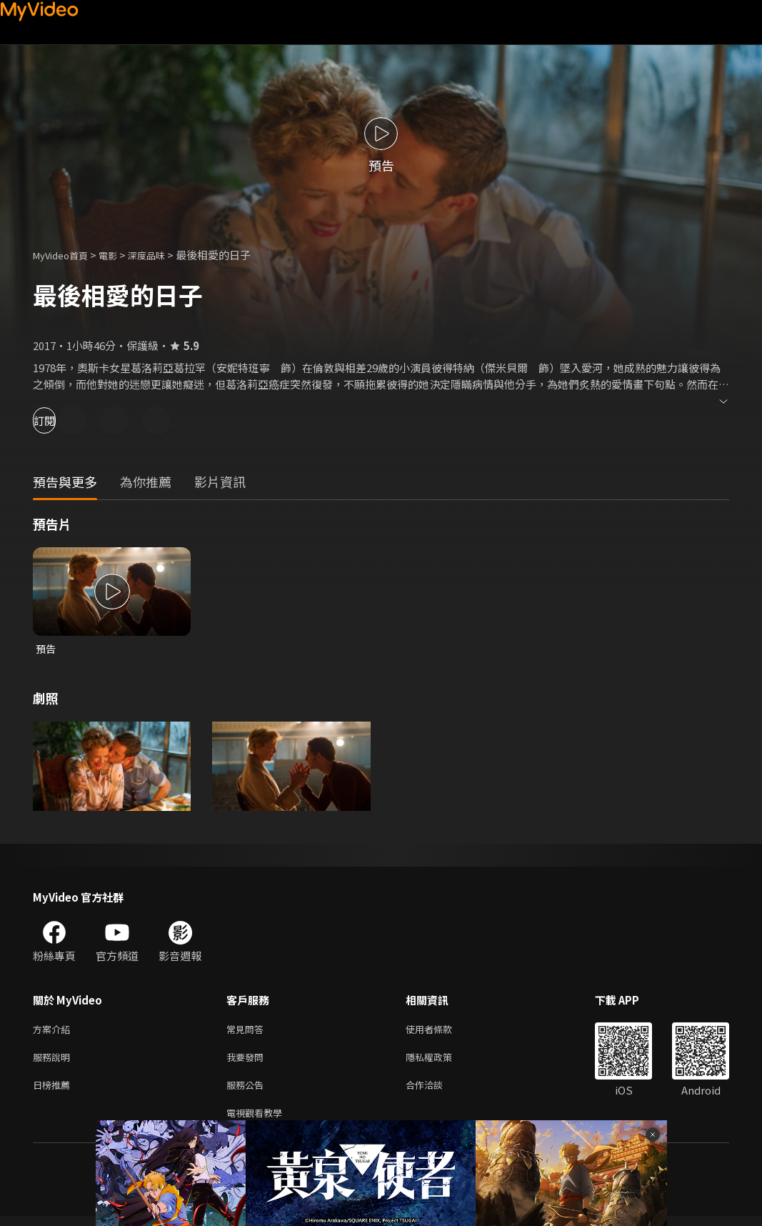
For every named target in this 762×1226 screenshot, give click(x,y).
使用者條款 (441, 1031)
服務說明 (54, 1061)
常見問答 (247, 1031)
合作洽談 (435, 1091)
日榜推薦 (54, 1091)
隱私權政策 (441, 1061)
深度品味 (162, 254)
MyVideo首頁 (65, 254)
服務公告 (247, 1091)
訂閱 (61, 420)
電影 (119, 254)
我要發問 (247, 1061)
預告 (46, 649)
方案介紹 (54, 1031)
